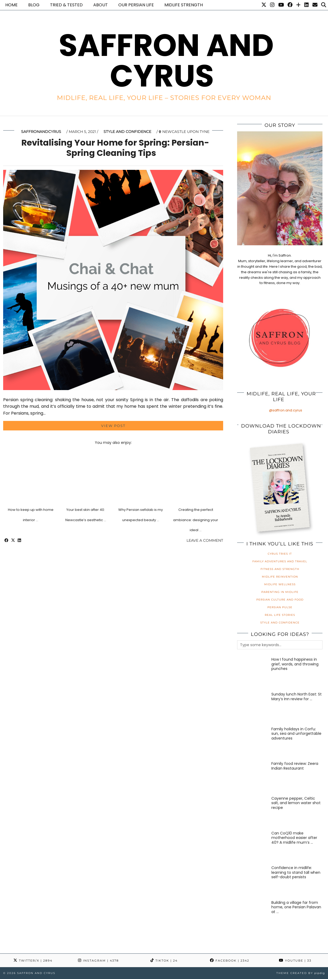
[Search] (323, 5)
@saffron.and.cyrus (285, 410)
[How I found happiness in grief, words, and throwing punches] (252, 672)
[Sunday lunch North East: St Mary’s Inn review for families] (252, 707)
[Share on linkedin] (19, 540)
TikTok (164, 960)
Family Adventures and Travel (279, 561)
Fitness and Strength (280, 569)
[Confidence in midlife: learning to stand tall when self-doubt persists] (252, 881)
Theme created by (300, 973)
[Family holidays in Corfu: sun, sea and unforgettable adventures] (252, 742)
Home (11, 5)
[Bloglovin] (298, 5)
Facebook (229, 960)
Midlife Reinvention (280, 576)
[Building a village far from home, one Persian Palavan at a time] (252, 915)
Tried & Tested (66, 5)
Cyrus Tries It (280, 553)
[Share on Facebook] (6, 540)
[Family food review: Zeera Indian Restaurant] (252, 776)
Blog (34, 5)
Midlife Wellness (280, 584)
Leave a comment (205, 540)
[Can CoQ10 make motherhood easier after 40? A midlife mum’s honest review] (252, 846)
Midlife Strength (183, 5)
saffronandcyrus (41, 131)
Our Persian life (136, 5)
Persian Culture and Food (279, 599)
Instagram (98, 960)
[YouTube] (281, 5)
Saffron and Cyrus (166, 60)
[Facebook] (289, 5)
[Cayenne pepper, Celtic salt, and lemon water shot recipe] (252, 811)
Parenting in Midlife (279, 592)
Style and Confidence (127, 131)
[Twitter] (263, 5)
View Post (113, 426)
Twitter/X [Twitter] (32, 960)
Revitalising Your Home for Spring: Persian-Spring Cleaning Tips (115, 148)
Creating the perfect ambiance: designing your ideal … (195, 519)
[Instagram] (272, 5)
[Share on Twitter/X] (13, 540)
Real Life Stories (280, 615)
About (100, 5)
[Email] (314, 5)
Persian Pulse (279, 607)
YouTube (295, 960)
